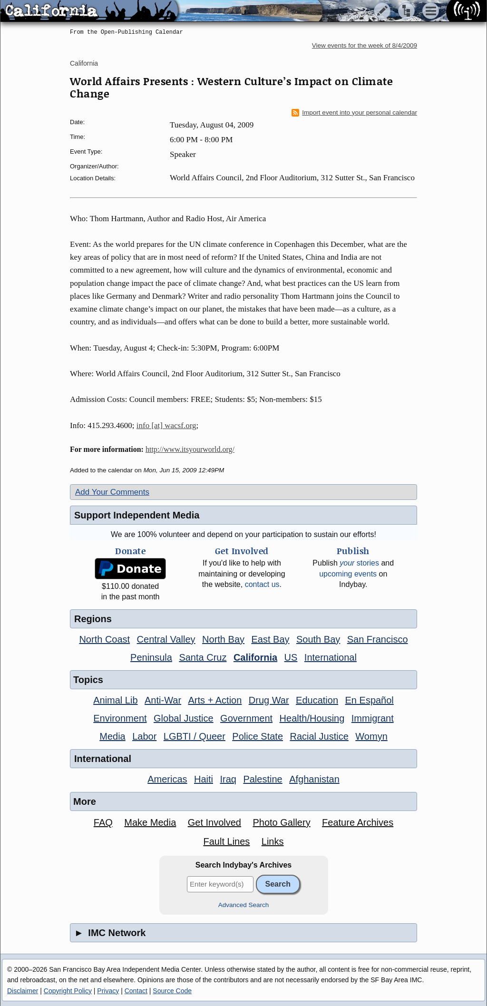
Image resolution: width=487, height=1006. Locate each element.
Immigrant (372, 718)
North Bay (223, 639)
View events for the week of (364, 45)
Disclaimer (22, 991)
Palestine (262, 779)
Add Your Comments (112, 492)
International (330, 657)
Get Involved (214, 822)
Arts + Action (215, 700)
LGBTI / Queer (194, 736)
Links (273, 841)
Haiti (203, 779)
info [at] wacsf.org (166, 425)
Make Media (150, 822)
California (84, 63)
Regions (93, 619)
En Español (369, 700)
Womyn (371, 736)
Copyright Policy (68, 991)
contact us (262, 584)
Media (112, 736)
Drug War (269, 700)
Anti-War (163, 700)
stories (359, 563)
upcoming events (348, 574)
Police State (257, 736)
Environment (119, 718)
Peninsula (151, 657)
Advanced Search (243, 904)
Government (246, 718)
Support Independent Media (136, 515)
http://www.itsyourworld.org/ (190, 449)
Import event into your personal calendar (354, 113)
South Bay (318, 639)
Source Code (172, 991)
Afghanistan (314, 779)
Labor (144, 736)
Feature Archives (357, 822)
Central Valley (166, 639)
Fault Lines (227, 841)
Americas (167, 779)
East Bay (270, 639)
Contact (136, 991)
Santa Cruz (202, 657)
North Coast (104, 639)
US (291, 657)
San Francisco (377, 639)
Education (317, 700)
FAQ (103, 822)
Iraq (228, 779)
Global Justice (184, 718)
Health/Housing (312, 718)
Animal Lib (115, 700)
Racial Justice (319, 736)
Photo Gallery (281, 822)
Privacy (108, 991)
